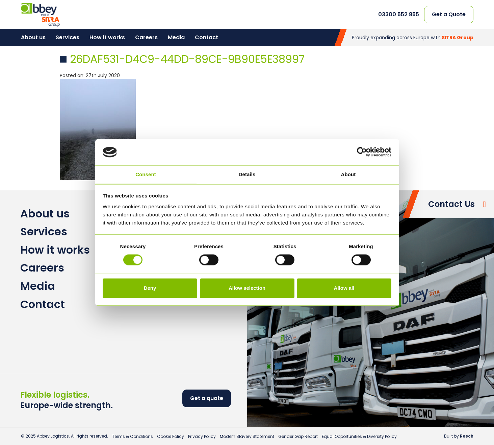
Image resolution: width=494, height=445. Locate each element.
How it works (107, 37)
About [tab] (348, 174)
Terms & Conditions (132, 436)
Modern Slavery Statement (247, 436)
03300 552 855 (398, 14)
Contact (206, 37)
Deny (150, 288)
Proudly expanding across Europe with (412, 37)
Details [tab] (247, 174)
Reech (466, 436)
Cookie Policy (170, 436)
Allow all (344, 288)
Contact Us (451, 204)
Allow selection (247, 288)
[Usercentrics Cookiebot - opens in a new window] (361, 152)
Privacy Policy (202, 436)
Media (176, 37)
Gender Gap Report (298, 436)
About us (33, 37)
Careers (146, 37)
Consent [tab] (145, 174)
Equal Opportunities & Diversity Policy (359, 436)
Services (67, 37)
